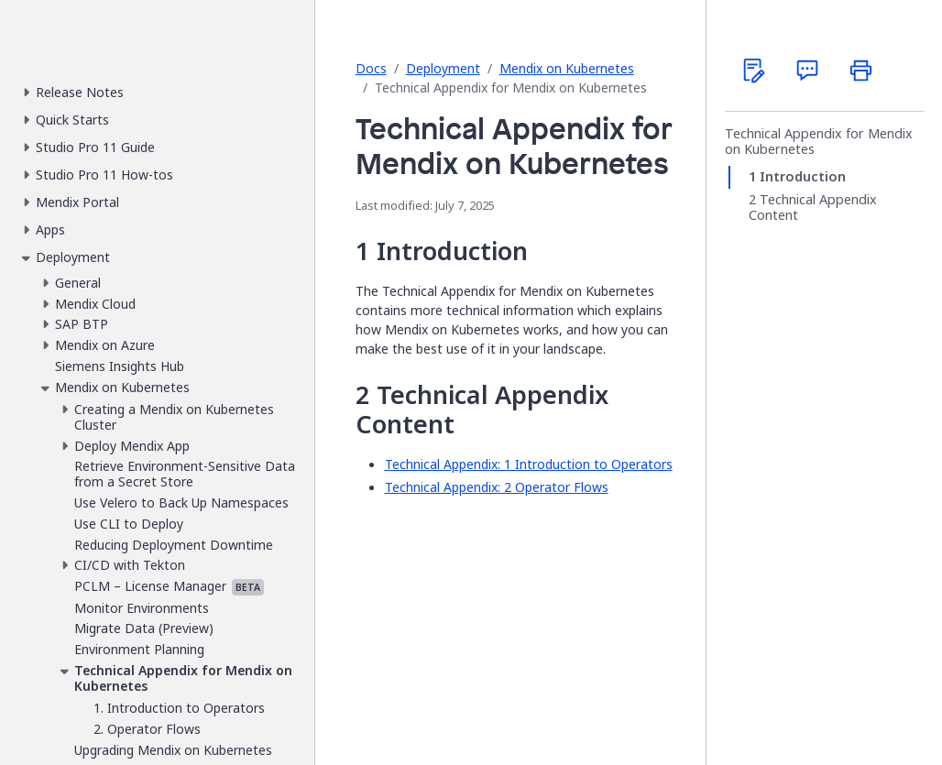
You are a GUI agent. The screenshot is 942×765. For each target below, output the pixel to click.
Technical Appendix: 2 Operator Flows (496, 487)
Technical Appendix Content (813, 207)
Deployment (443, 68)
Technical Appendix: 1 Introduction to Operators (529, 464)
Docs (371, 68)
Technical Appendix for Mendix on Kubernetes (819, 141)
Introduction (803, 177)
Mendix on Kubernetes (566, 68)
